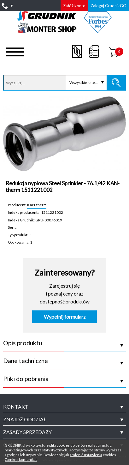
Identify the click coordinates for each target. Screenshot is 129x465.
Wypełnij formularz (64, 317)
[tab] (64, 406)
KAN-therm (36, 204)
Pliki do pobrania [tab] (26, 378)
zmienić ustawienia (86, 454)
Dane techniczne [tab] (25, 360)
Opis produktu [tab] (22, 343)
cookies (63, 445)
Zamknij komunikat (21, 459)
